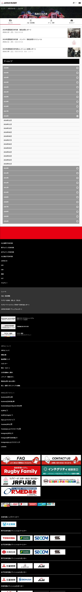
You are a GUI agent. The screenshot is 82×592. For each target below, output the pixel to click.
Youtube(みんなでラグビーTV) (10, 429)
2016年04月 (8, 152)
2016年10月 (8, 128)
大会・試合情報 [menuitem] (30, 22)
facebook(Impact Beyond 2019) (10, 406)
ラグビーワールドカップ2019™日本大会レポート (15, 305)
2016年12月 (8, 120)
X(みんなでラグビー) (7, 420)
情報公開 (3, 355)
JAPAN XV (4, 261)
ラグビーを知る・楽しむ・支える (10, 300)
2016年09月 (8, 132)
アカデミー (4, 283)
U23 (2, 265)
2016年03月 (8, 156)
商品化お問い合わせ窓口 (8, 381)
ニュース (3, 291)
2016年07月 (8, 140)
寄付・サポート (5, 368)
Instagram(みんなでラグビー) (9, 442)
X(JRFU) (3, 410)
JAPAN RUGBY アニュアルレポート (11, 309)
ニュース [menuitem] (10, 22)
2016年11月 (8, 124)
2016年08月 (8, 136)
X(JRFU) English (6, 415)
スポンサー (4, 363)
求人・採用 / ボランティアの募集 (10, 385)
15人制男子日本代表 (7, 243)
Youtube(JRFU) (5, 424)
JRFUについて (5, 350)
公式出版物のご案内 (7, 372)
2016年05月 (8, 148)
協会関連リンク (5, 359)
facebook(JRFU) (6, 397)
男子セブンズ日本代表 (7, 247)
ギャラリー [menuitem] (71, 22)
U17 (2, 278)
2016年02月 (8, 160)
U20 (2, 269)
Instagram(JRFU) (6, 433)
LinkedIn (3, 446)
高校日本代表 (11, 8)
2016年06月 (8, 144)
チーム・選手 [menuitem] (51, 22)
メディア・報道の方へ (7, 377)
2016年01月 (8, 164)
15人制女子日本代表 (7, 256)
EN (76, 3)
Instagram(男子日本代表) (8, 438)
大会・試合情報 (5, 296)
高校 (2, 274)
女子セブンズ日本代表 (7, 252)
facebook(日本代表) (7, 401)
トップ (3, 8)
